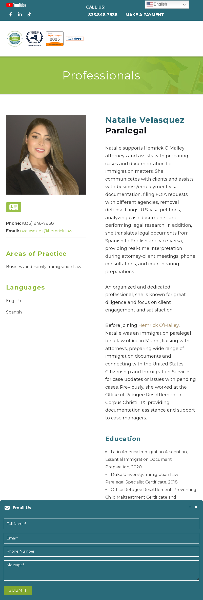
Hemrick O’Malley (158, 325)
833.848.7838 (102, 14)
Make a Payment (145, 14)
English (157, 5)
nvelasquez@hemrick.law (46, 230)
